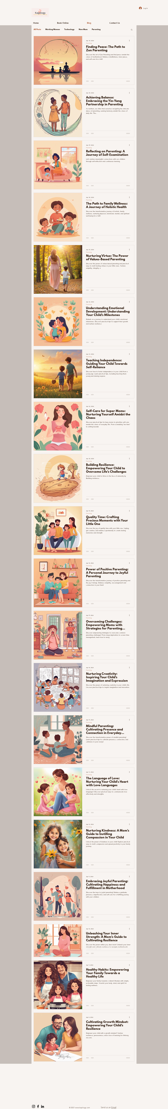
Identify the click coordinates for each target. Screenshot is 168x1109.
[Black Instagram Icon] (34, 1106)
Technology (69, 30)
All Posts (37, 30)
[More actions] (130, 40)
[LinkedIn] (42, 1106)
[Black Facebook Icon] (38, 1106)
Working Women (52, 30)
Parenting (96, 30)
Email (113, 1107)
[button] (132, 30)
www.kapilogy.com (82, 1108)
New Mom (83, 30)
